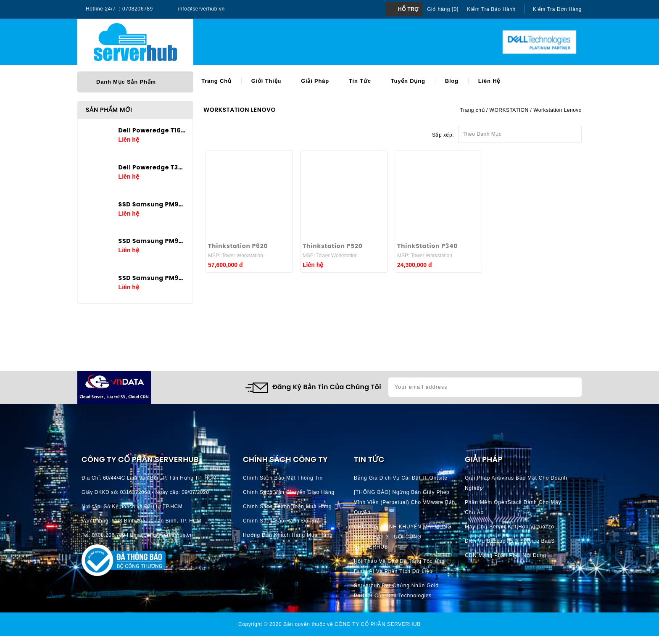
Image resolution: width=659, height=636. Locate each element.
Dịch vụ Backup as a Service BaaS (510, 541)
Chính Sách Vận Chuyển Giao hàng (289, 492)
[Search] (308, 42)
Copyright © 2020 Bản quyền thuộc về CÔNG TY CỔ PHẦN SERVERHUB (329, 624)
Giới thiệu (266, 81)
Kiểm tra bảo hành (491, 9)
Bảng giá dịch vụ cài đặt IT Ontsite (401, 478)
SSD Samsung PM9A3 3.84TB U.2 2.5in (152, 241)
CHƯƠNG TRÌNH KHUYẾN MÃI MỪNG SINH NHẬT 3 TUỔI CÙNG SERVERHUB (403, 537)
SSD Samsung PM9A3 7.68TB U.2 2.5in (152, 204)
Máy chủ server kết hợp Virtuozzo (509, 527)
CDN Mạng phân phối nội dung (505, 555)
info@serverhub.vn (201, 9)
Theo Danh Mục (520, 131)
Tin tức (360, 81)
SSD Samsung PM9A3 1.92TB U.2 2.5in (152, 278)
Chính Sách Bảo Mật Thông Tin (283, 478)
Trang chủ (216, 81)
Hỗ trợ (408, 9)
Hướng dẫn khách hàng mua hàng (288, 535)
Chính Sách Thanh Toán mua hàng (287, 506)
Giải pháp (315, 81)
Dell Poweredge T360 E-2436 (152, 167)
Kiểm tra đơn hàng (557, 9)
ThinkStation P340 (427, 246)
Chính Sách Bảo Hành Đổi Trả (281, 521)
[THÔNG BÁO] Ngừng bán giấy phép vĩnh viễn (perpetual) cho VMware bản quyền (404, 502)
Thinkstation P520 (333, 246)
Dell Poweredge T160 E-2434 (152, 130)
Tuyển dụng (408, 81)
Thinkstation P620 (238, 246)
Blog (452, 81)
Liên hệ (489, 81)
